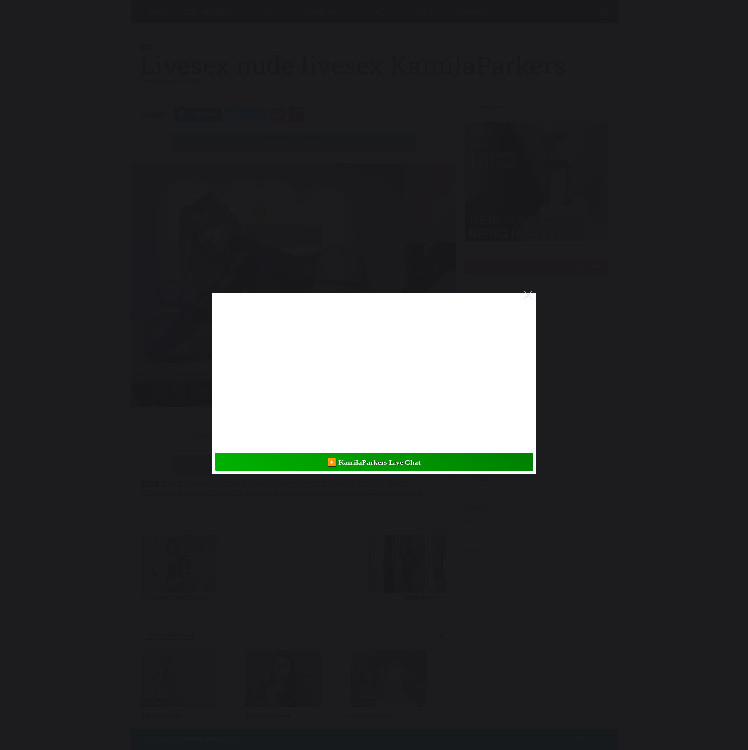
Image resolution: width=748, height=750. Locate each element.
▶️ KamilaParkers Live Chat (373, 462)
